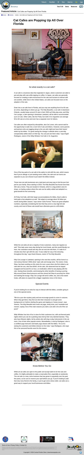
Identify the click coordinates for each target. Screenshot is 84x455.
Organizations (74, 7)
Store (63, 2)
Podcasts (44, 2)
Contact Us (23, 445)
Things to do (60, 7)
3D (58, 2)
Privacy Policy (15, 445)
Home (3, 15)
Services (67, 7)
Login (81, 2)
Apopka (14, 6)
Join (76, 2)
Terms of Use (6, 445)
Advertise (70, 2)
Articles (10, 15)
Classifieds (52, 2)
